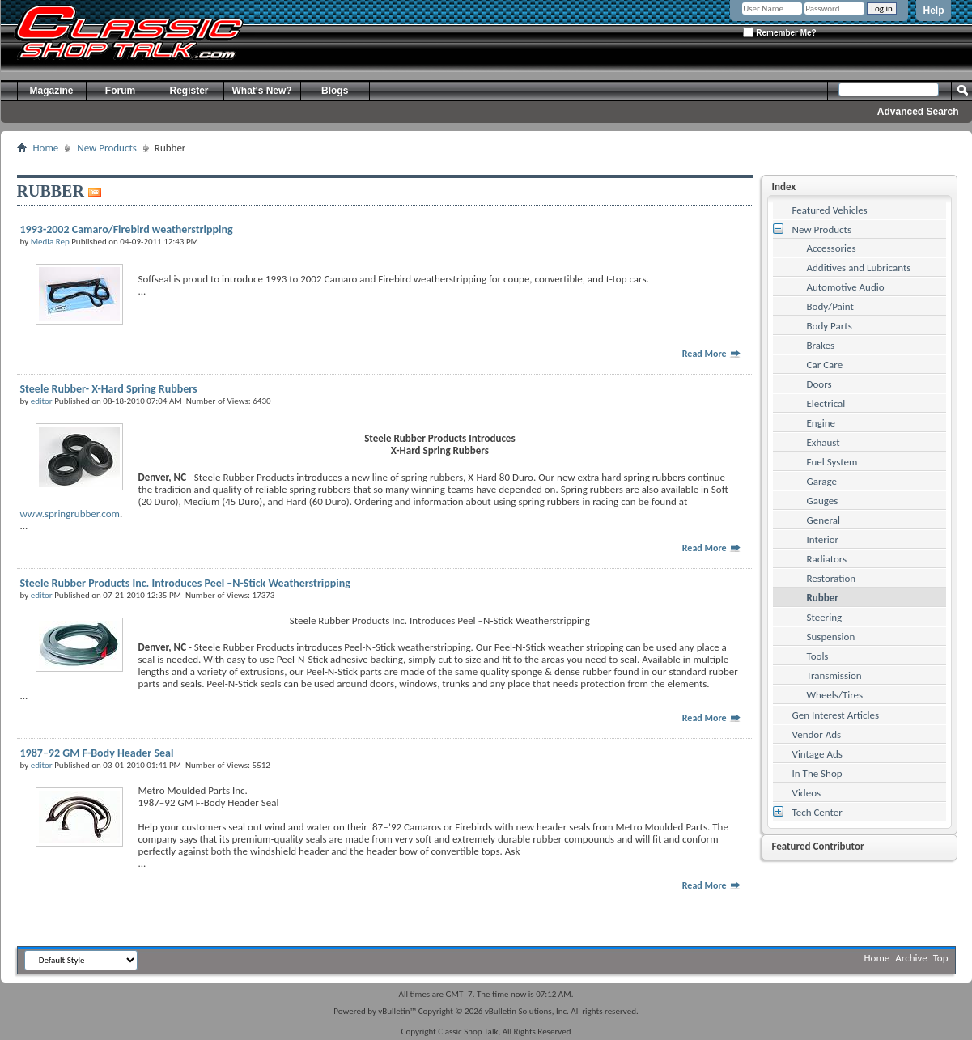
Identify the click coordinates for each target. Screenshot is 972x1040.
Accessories (831, 248)
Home (46, 148)
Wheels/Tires (835, 695)
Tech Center (817, 812)
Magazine (51, 90)
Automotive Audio (846, 287)
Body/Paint (830, 306)
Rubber (822, 598)
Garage (822, 481)
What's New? (262, 90)
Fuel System (832, 462)
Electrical (826, 403)
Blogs (334, 90)
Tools (818, 656)
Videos (806, 793)
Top (941, 958)
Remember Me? (779, 32)
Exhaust (823, 442)
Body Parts (829, 326)
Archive (911, 958)
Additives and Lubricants (859, 267)
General (823, 520)
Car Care (825, 365)
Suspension (831, 636)
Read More (712, 353)
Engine (821, 423)
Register (188, 90)
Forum (120, 90)
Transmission (834, 675)
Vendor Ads (817, 734)
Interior (823, 539)
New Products (107, 148)
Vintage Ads (817, 754)
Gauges (822, 501)
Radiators (827, 559)
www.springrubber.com (70, 513)
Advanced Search (918, 111)
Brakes (821, 345)
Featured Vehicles (830, 210)
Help (933, 10)
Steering (825, 617)
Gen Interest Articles (836, 715)
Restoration (831, 578)
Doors (819, 384)
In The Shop (817, 773)
